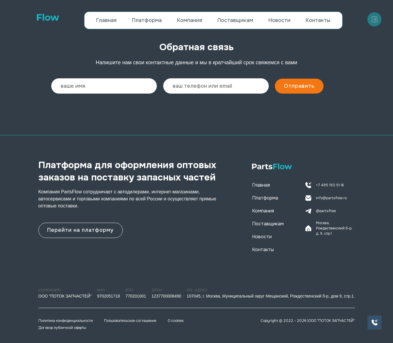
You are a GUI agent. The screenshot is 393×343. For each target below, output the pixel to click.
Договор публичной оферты (62, 327)
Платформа (147, 20)
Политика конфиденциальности (65, 320)
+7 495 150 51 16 (324, 185)
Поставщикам (235, 20)
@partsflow (320, 211)
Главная (106, 20)
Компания (189, 20)
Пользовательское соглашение (130, 320)
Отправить (299, 86)
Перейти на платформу (80, 230)
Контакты (318, 20)
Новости (279, 20)
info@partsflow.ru (326, 198)
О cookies (176, 320)
